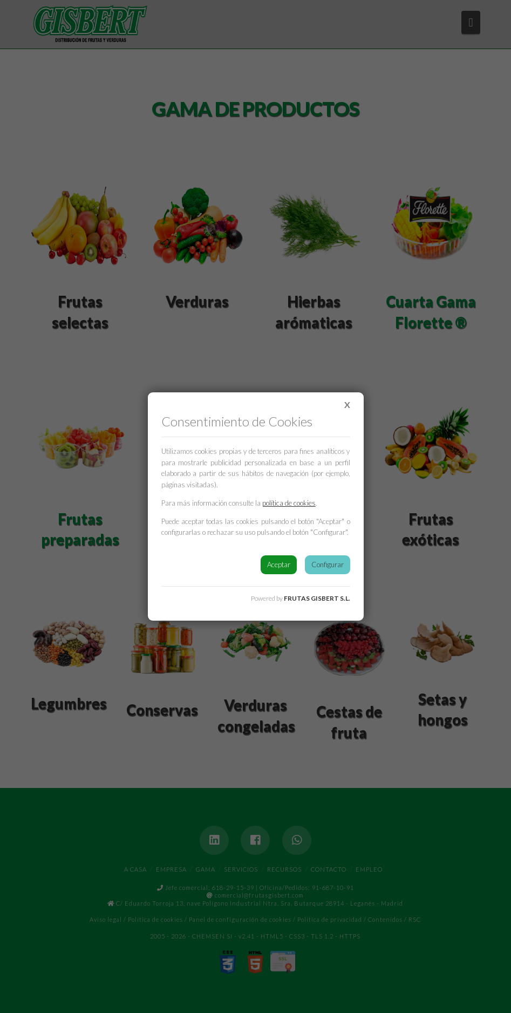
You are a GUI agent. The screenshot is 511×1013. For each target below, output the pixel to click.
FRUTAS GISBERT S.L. (317, 598)
